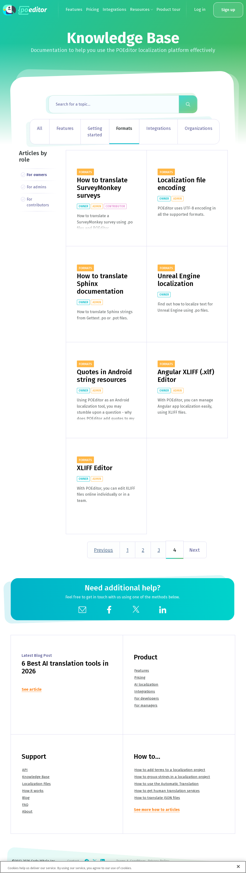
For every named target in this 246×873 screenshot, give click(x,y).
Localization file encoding (182, 184)
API (25, 770)
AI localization (146, 684)
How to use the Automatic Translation (166, 784)
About (27, 811)
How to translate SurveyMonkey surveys (102, 187)
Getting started (94, 132)
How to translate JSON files (157, 798)
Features (65, 128)
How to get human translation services (167, 791)
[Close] (238, 866)
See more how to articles (157, 809)
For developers (146, 698)
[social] (109, 609)
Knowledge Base (35, 777)
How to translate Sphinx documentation (102, 283)
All (39, 128)
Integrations (158, 128)
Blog (26, 798)
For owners (37, 174)
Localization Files (36, 784)
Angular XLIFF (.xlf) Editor (186, 376)
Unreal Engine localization (179, 280)
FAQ (25, 805)
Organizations (198, 128)
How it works (32, 791)
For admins (36, 187)
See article (32, 689)
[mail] (82, 609)
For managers (145, 705)
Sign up (228, 9)
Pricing (139, 677)
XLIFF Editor (94, 468)
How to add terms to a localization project (169, 770)
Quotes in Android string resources (104, 376)
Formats (124, 128)
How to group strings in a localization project (172, 777)
